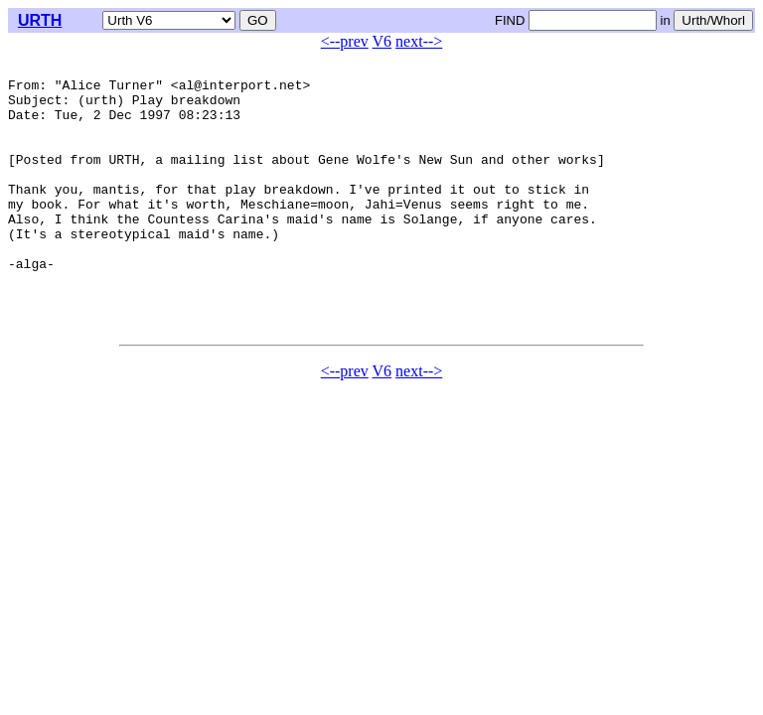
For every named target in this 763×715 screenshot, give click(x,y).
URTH (40, 20)
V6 (382, 41)
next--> (418, 41)
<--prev (345, 41)
